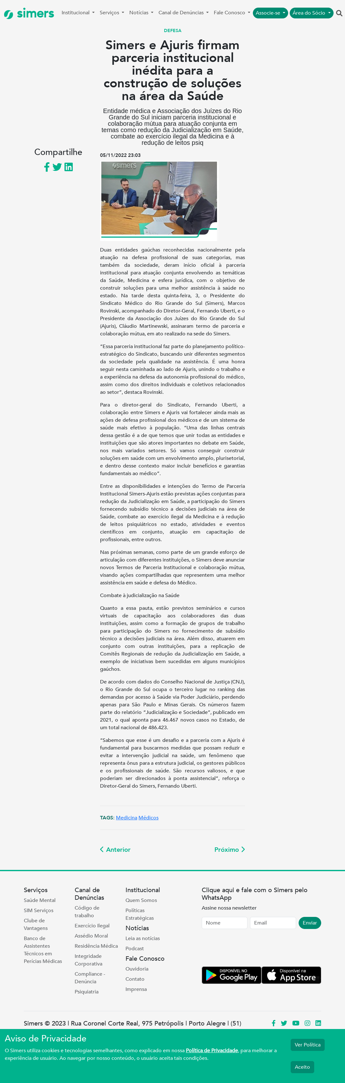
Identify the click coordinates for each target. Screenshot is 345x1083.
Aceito (302, 1067)
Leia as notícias (142, 938)
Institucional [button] (76, 12)
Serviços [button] (110, 12)
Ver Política (308, 1044)
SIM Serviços (38, 910)
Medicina (126, 817)
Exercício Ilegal (92, 925)
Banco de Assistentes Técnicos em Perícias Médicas (43, 950)
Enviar (310, 922)
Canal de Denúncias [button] (182, 12)
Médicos (149, 817)
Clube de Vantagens (36, 924)
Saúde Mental (40, 900)
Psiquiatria (86, 991)
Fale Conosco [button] (230, 12)
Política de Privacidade (212, 1050)
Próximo (229, 849)
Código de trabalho (87, 912)
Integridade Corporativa (88, 960)
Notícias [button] (139, 12)
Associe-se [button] (268, 13)
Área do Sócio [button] (310, 13)
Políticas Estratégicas (139, 914)
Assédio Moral (91, 935)
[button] (339, 13)
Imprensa (136, 989)
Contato (135, 979)
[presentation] (250, 949)
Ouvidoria (136, 968)
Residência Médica (96, 946)
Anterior (115, 849)
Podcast (134, 948)
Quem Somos (141, 900)
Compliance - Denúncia (90, 978)
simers (29, 13)
